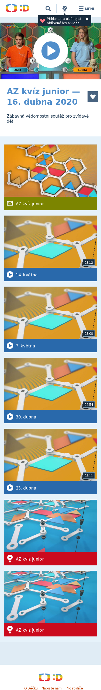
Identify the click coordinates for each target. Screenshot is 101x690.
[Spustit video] (50, 51)
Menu (86, 9)
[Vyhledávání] (48, 8)
